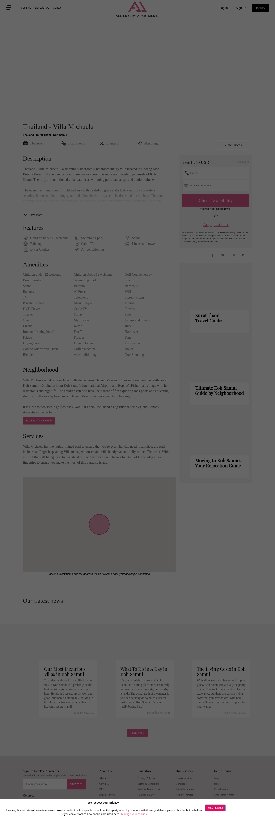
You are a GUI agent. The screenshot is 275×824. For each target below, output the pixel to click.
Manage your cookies (134, 814)
